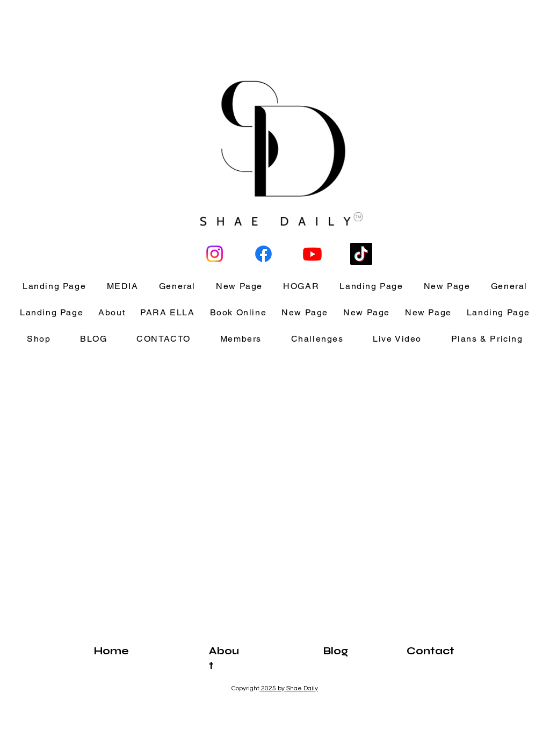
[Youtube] (312, 254)
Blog (335, 651)
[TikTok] (361, 254)
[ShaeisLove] (215, 254)
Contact (430, 651)
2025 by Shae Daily (288, 688)
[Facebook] (263, 254)
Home (111, 651)
